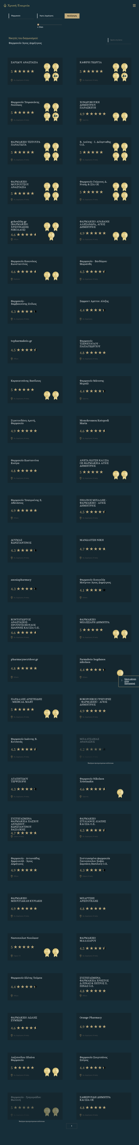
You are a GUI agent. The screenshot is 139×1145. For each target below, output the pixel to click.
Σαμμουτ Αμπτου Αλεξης (94, 291)
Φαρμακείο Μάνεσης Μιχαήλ (92, 368)
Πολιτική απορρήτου (103, 1117)
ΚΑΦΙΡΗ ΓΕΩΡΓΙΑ (91, 62)
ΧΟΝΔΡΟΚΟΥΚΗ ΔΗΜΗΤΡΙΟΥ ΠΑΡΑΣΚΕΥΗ (90, 103)
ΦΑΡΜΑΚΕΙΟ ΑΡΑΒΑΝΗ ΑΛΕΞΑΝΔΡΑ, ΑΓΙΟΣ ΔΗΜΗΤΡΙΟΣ (94, 217)
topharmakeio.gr (21, 329)
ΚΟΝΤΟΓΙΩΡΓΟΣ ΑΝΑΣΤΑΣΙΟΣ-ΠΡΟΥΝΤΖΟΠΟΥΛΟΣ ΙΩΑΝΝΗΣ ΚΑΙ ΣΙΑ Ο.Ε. (25, 600)
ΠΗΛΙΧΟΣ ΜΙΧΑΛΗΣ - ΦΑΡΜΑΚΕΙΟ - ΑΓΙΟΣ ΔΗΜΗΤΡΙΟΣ (93, 484)
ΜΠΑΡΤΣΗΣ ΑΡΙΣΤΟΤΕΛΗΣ (89, 864)
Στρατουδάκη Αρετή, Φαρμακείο (23, 406)
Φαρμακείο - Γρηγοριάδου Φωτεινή (26, 1054)
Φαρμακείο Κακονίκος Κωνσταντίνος (24, 254)
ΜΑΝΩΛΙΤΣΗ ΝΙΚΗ (92, 519)
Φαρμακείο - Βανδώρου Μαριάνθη (93, 254)
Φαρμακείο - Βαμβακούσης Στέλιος (24, 292)
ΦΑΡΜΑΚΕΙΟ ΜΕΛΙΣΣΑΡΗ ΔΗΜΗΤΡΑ (95, 597)
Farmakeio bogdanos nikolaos (92, 635)
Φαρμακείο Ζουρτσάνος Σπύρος (94, 1016)
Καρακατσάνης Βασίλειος (26, 367)
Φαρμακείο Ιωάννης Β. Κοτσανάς (24, 711)
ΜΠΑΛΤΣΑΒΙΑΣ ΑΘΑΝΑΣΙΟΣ (89, 711)
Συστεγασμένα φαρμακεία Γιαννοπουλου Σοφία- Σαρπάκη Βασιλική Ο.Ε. (95, 827)
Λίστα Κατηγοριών (127, 1110)
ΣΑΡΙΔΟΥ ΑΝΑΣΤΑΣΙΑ (24, 62)
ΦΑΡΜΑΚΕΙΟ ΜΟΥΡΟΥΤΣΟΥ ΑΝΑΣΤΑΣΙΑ (20, 179)
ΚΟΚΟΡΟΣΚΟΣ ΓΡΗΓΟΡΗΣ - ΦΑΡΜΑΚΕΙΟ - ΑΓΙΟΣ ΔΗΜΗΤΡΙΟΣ (95, 675)
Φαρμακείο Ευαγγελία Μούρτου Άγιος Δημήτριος (95, 559)
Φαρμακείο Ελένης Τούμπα (26, 939)
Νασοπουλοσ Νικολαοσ (24, 901)
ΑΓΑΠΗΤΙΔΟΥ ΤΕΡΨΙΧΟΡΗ (19, 749)
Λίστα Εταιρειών (125, 1106)
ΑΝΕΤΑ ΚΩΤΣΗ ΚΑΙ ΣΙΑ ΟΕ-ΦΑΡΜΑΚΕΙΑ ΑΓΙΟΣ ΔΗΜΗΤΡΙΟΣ (94, 446)
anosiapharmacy (21, 557)
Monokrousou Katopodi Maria (94, 406)
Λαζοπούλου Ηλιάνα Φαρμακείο (23, 1016)
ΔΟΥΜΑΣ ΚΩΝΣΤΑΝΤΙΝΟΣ (21, 521)
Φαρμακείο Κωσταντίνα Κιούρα (25, 445)
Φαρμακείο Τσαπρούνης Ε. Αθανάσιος (26, 483)
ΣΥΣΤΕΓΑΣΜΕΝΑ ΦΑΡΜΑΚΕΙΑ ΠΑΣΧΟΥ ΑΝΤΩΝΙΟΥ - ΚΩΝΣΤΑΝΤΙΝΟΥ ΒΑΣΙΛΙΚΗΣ (25, 792)
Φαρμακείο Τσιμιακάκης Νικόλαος (25, 101)
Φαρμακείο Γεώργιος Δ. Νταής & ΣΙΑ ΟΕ (93, 178)
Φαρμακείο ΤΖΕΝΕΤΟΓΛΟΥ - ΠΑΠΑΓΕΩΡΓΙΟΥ (90, 332)
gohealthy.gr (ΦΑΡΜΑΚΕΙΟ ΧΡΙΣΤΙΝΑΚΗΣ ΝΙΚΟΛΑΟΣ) (20, 218)
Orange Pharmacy (91, 977)
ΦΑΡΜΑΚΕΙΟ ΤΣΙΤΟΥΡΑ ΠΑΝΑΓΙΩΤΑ (25, 140)
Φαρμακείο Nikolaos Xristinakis (92, 749)
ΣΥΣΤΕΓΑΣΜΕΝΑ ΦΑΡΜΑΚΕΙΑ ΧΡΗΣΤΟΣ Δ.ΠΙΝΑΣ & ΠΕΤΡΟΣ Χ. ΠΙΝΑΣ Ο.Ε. (94, 943)
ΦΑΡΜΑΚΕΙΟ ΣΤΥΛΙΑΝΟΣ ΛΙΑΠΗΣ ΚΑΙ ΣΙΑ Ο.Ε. (93, 789)
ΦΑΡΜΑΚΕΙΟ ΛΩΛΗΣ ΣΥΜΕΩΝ (24, 978)
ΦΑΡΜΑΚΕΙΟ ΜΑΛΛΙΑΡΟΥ (88, 902)
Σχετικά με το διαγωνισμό (105, 1111)
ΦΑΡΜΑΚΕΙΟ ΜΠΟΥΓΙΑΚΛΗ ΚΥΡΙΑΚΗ (26, 864)
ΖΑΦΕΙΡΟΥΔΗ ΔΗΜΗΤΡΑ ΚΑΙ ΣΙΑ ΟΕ (95, 1054)
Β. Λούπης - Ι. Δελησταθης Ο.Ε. (95, 140)
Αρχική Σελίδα (105, 1106)
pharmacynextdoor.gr (24, 634)
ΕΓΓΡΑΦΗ (102, 1127)
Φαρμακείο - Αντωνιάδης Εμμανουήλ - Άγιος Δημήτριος (25, 827)
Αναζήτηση (71, 16)
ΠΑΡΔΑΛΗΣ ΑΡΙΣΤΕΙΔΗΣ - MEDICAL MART (26, 673)
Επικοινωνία (104, 1122)
